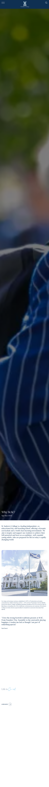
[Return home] (25, 4)
